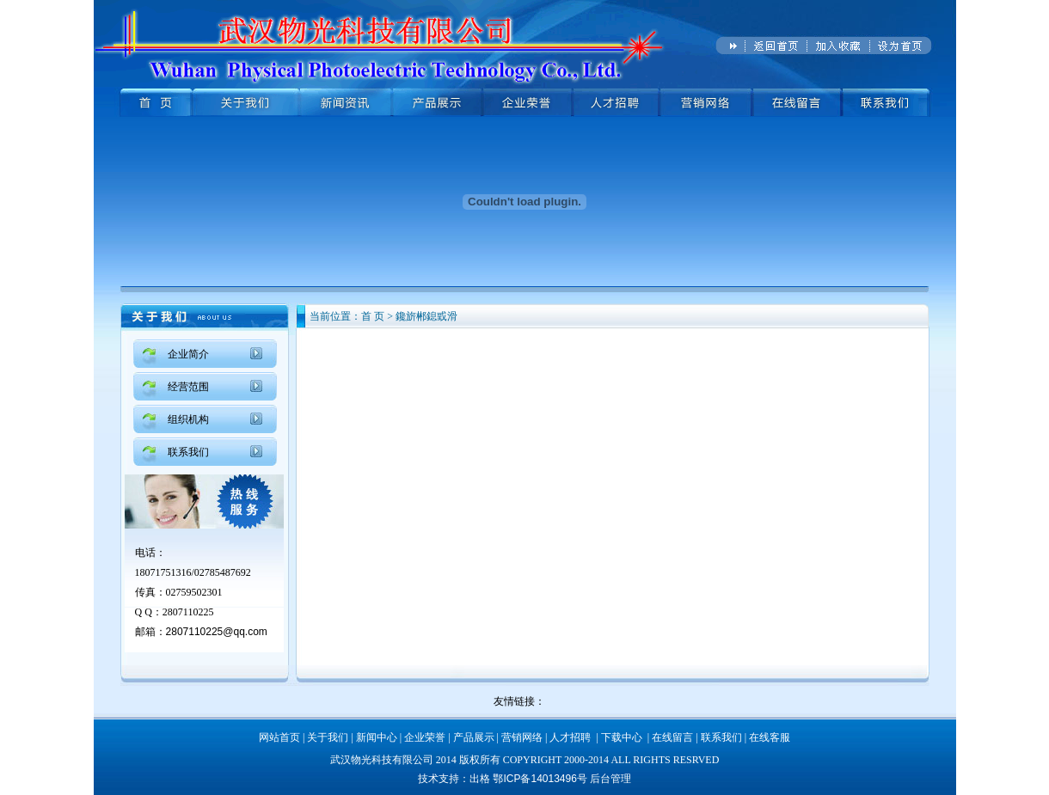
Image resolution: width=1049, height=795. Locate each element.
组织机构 (188, 419)
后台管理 (610, 779)
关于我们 (327, 737)
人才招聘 (570, 737)
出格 (481, 779)
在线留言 (672, 737)
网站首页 (279, 737)
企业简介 (188, 354)
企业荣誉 (424, 737)
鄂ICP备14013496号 (539, 779)
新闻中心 (376, 737)
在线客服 (769, 737)
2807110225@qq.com (216, 632)
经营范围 (188, 387)
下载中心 (621, 737)
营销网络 (522, 737)
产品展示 (473, 737)
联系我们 (188, 452)
